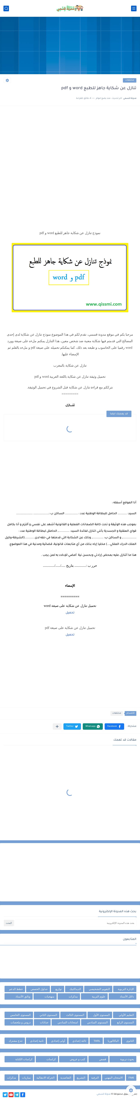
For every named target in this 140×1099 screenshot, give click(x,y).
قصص (102, 1059)
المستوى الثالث (75, 1014)
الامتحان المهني (114, 1077)
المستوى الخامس (20, 1014)
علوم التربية (98, 996)
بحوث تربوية (127, 1059)
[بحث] (6, 8)
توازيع (58, 989)
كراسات (51, 1059)
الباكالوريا (113, 1040)
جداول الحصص (39, 989)
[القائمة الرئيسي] (134, 8)
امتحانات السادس (68, 1022)
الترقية (95, 1077)
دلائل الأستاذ (127, 996)
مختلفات (129, 80)
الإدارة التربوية (126, 989)
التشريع (81, 1077)
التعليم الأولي (126, 1014)
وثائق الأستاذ (22, 996)
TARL (97, 1040)
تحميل (70, 612)
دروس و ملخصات (20, 1022)
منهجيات (49, 996)
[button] (114, 726)
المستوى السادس (97, 1022)
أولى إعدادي (58, 1040)
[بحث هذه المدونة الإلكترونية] (75, 923)
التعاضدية (65, 1077)
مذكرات (73, 996)
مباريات (26, 1077)
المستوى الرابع (125, 1022)
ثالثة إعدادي (79, 1040)
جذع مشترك (16, 1040)
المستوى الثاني (48, 1014)
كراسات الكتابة (23, 1059)
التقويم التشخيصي (99, 989)
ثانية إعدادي (37, 1040)
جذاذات (44, 1022)
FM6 (131, 1077)
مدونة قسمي (104, 1094)
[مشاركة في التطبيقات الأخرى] (57, 726)
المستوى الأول (101, 1014)
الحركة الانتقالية (45, 1077)
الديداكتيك (75, 989)
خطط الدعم (16, 989)
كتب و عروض (77, 1059)
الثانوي (130, 1040)
